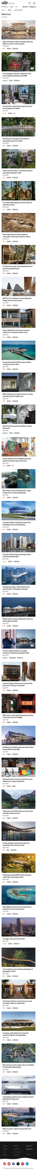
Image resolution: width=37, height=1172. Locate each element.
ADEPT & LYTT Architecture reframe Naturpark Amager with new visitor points (17, 299)
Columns (10, 943)
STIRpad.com (32, 6)
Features (9, 48)
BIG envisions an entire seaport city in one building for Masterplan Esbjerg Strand (18, 1066)
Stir (3, 10)
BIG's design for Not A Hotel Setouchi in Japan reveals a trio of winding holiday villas (17, 491)
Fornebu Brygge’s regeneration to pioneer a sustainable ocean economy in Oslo (16, 844)
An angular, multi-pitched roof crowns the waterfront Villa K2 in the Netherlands (15, 1034)
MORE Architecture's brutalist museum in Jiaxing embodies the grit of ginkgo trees (18, 395)
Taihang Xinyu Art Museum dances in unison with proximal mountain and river (18, 812)
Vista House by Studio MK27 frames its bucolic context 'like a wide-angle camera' (17, 876)
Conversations (12, 657)
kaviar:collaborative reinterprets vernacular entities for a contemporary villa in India (16, 331)
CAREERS (5, 1149)
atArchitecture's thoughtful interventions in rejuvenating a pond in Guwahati (16, 140)
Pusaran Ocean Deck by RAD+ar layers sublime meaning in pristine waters (17, 363)
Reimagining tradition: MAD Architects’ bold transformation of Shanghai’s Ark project (16, 588)
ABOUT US (5, 1146)
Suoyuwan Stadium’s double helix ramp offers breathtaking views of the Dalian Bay (17, 523)
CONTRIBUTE (16, 1149)
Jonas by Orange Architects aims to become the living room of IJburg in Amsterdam (17, 684)
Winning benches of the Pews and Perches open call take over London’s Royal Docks (17, 780)
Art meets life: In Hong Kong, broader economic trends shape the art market (17, 107)
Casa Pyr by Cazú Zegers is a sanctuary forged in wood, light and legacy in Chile (18, 171)
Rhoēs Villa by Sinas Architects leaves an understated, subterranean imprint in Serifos (16, 235)
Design (11, 7)
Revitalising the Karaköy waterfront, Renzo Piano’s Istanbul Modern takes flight (18, 748)
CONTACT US (16, 1155)
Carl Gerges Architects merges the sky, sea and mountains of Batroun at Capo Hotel (17, 1002)
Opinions (10, 113)
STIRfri (28, 1146)
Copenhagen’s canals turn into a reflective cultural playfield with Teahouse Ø (18, 1098)
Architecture (4, 7)
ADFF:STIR (25, 6)
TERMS (4, 1152)
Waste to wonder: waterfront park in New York (17, 1129)
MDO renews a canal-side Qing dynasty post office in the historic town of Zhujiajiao (18, 716)
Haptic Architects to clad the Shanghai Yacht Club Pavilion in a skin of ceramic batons (18, 43)
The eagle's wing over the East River (14, 939)
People (10, 80)
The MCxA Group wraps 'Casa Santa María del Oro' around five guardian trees (18, 267)
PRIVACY (5, 1155)
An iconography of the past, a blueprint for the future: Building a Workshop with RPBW (17, 74)
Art (16, 7)
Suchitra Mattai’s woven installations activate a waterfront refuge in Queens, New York (17, 460)
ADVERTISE (16, 1146)
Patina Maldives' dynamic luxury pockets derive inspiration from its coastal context (17, 908)
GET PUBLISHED (17, 1152)
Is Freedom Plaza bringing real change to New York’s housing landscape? (17, 555)
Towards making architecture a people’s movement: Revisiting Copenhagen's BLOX (16, 652)
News (8, 850)
